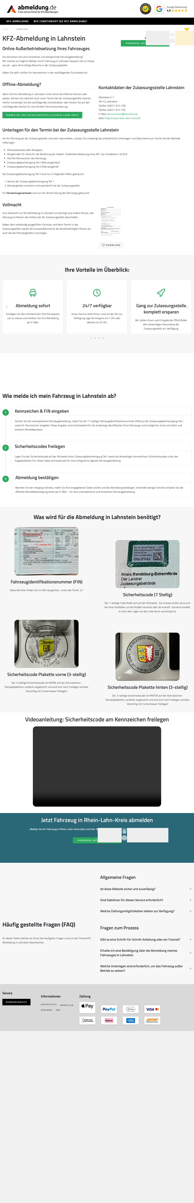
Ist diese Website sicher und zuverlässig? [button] (145, 1032)
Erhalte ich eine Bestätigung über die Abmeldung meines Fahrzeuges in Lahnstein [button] (145, 1107)
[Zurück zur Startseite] (32, 9)
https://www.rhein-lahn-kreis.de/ (124, 131)
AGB (46, 1180)
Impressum (50, 1175)
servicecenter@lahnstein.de (124, 127)
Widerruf (66, 1175)
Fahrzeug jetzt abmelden (143, 70)
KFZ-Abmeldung (17, 21)
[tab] (91, 395)
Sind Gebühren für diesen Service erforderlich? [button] (145, 1043)
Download (113, 264)
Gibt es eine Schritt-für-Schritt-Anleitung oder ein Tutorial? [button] (145, 1094)
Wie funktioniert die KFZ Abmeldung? (60, 21)
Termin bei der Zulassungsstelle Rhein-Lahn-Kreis (46, 131)
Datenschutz (52, 1170)
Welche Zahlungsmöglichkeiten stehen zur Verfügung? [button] (145, 1054)
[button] (10, 353)
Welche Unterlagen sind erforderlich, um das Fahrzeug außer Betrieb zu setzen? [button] (145, 1122)
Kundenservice (20, 1172)
